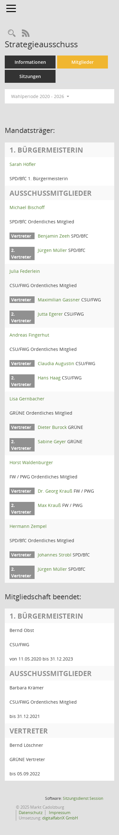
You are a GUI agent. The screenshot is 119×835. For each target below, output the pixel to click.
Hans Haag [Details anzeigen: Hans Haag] (49, 378)
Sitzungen (30, 76)
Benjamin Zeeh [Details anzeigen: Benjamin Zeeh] (54, 236)
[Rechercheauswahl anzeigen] (12, 33)
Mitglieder (82, 62)
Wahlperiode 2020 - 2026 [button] (40, 96)
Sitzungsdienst (83, 798)
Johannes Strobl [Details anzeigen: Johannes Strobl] (54, 555)
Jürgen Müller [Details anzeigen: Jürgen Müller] (52, 250)
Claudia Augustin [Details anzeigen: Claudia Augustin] (56, 363)
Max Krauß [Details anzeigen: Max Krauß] (49, 505)
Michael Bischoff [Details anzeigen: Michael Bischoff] (27, 207)
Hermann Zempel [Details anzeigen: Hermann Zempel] (28, 526)
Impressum (59, 812)
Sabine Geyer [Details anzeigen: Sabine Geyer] (52, 441)
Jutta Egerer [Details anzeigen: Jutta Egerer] (50, 314)
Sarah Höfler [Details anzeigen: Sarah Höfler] (23, 164)
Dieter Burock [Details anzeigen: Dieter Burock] (52, 427)
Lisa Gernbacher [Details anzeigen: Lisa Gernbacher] (27, 399)
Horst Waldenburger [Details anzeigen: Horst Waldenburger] (31, 462)
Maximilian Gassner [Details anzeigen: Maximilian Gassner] (59, 300)
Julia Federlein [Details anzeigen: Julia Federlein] (25, 271)
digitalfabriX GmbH (60, 818)
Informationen (30, 62)
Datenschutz (31, 812)
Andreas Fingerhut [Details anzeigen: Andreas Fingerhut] (29, 335)
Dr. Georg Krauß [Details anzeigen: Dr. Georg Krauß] (55, 491)
